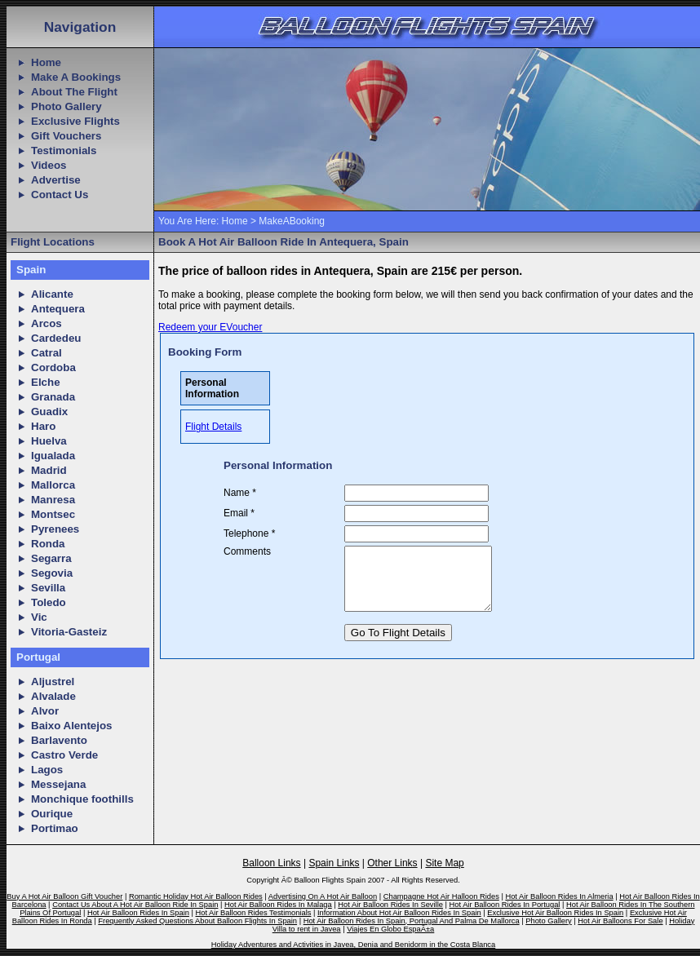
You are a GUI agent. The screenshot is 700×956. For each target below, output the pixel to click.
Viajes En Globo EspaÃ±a (390, 929)
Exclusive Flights (75, 121)
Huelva (49, 441)
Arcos (46, 323)
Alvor (45, 711)
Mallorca (53, 485)
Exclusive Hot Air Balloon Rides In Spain (555, 913)
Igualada (53, 455)
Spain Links (333, 863)
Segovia (52, 573)
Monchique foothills (82, 799)
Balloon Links (271, 863)
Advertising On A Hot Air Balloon (322, 896)
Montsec (53, 514)
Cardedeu (56, 338)
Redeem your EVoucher (210, 327)
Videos (48, 165)
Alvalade (53, 696)
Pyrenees (55, 529)
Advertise (56, 180)
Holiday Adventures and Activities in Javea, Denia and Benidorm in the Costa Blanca (353, 945)
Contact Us (59, 194)
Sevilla (48, 588)
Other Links (392, 863)
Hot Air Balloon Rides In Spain (138, 913)
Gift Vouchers (66, 136)
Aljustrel (52, 681)
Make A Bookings (76, 77)
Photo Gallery (66, 106)
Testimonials (63, 150)
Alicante (52, 294)
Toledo (48, 602)
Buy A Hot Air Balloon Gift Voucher (64, 896)
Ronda (47, 544)
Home (46, 62)
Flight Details (213, 426)
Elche (45, 382)
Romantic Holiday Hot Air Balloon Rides (196, 896)
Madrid (49, 470)
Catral (46, 353)
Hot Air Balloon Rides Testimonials (254, 913)
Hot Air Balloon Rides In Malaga (278, 905)
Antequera (58, 309)
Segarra (51, 558)
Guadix (49, 411)
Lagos (47, 769)
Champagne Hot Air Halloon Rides (441, 896)
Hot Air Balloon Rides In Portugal (505, 905)
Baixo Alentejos (72, 725)
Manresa (53, 499)
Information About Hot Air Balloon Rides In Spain (399, 913)
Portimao (54, 828)
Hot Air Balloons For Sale (620, 921)
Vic (39, 617)
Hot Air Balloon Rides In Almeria (559, 896)
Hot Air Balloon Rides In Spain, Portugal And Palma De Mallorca (411, 921)
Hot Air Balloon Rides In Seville (390, 905)
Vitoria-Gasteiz (69, 632)
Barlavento (59, 740)
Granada (53, 397)
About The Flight (74, 92)
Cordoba (53, 367)
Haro (43, 426)
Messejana (58, 784)
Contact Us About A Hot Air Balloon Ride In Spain (135, 905)
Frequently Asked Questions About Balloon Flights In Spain (197, 921)
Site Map (444, 863)
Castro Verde (64, 755)
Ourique (52, 814)
